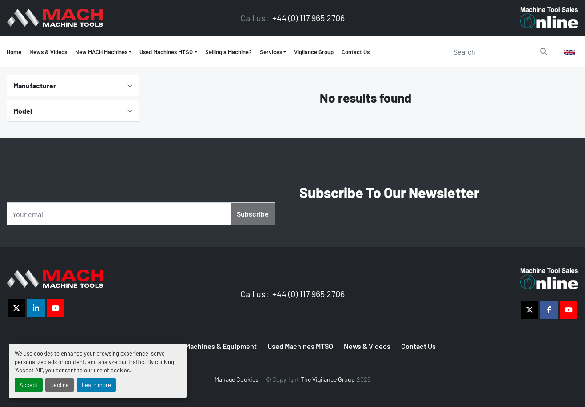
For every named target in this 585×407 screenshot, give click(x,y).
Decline (59, 384)
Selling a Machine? (228, 51)
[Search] (500, 51)
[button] (168, 52)
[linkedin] (36, 308)
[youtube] (55, 308)
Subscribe (253, 213)
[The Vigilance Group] (55, 277)
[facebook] (549, 310)
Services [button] (271, 51)
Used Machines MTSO (166, 51)
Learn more (96, 384)
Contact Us (356, 51)
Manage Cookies (237, 379)
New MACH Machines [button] (101, 51)
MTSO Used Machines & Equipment (203, 346)
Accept (29, 384)
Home (14, 51)
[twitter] (16, 308)
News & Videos (48, 51)
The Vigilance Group (328, 379)
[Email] (141, 213)
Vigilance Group (314, 51)
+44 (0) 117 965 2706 (308, 17)
